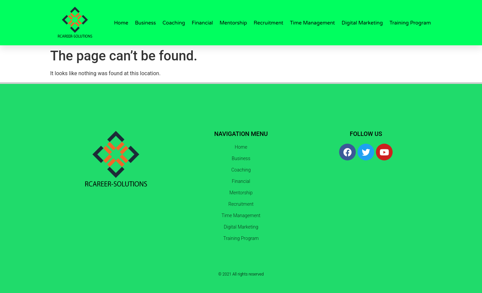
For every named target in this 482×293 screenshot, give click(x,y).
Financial (202, 23)
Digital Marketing (362, 23)
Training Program (410, 23)
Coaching (174, 23)
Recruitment (268, 23)
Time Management (312, 23)
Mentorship (233, 23)
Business (145, 23)
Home (121, 23)
